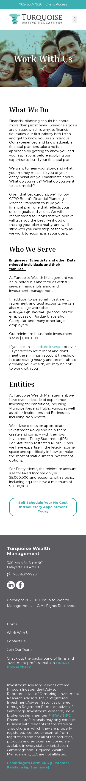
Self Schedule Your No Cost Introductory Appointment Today (43, 507)
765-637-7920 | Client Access (43, 4)
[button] (74, 19)
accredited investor (47, 347)
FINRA (53, 715)
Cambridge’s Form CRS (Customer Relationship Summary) (38, 765)
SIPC (66, 715)
